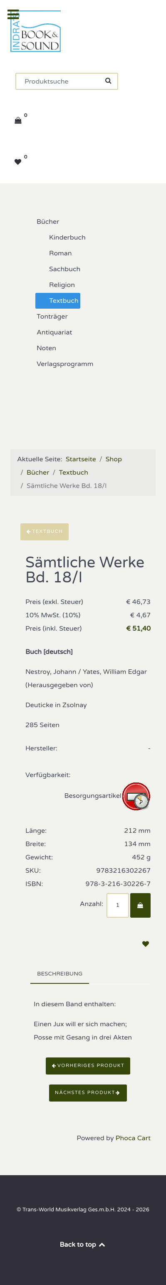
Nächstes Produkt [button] (88, 1092)
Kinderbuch (61, 237)
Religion (55, 285)
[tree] (83, 293)
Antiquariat (47, 332)
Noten (39, 348)
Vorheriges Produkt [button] (88, 1065)
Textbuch (57, 301)
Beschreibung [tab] (59, 974)
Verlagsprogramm (58, 364)
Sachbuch (58, 269)
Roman (54, 253)
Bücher (41, 221)
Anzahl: (91, 904)
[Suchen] (66, 81)
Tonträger (45, 316)
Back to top (83, 1244)
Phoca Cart (133, 1138)
